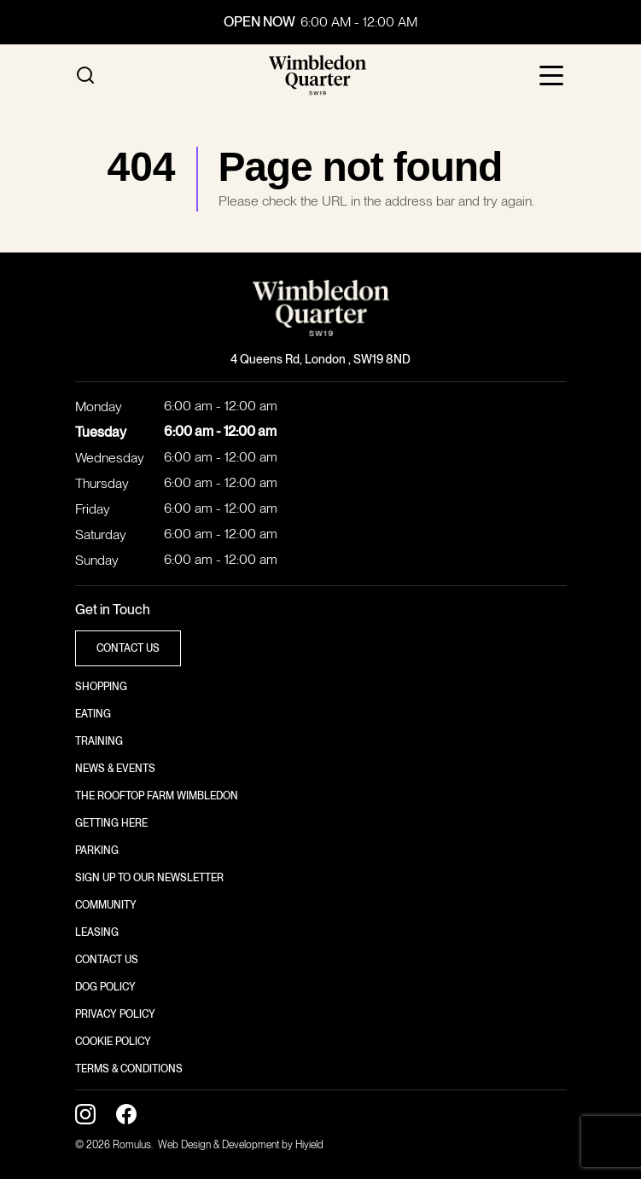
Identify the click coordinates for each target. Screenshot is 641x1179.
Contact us (106, 960)
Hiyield (309, 1145)
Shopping (101, 687)
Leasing (97, 932)
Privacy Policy (115, 1014)
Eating (93, 714)
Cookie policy (113, 1042)
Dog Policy (105, 987)
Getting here (111, 823)
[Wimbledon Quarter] (317, 75)
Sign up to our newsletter (149, 878)
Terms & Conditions (129, 1069)
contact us (128, 648)
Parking (97, 851)
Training (99, 741)
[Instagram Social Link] (85, 1114)
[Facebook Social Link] (126, 1114)
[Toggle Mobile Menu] (553, 75)
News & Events (115, 769)
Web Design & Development (220, 1145)
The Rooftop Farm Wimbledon (156, 796)
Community (106, 905)
